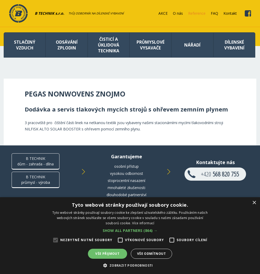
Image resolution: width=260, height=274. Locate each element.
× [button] (254, 203)
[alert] (130, 235)
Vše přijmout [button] (107, 253)
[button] (130, 230)
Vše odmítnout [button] (151, 253)
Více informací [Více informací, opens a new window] (143, 223)
